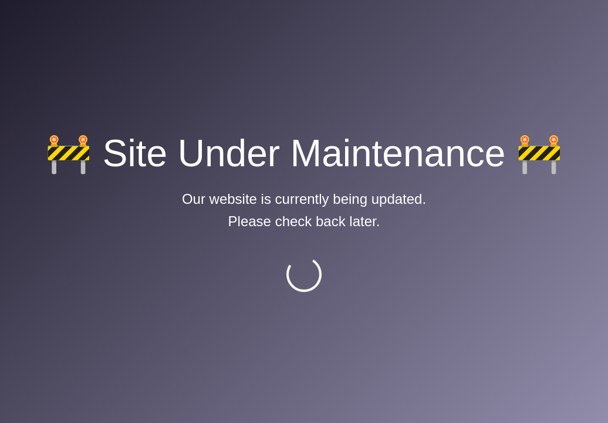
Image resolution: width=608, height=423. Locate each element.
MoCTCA (328, 155)
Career (554, 26)
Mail (438, 26)
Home (47, 69)
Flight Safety (194, 181)
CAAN (181, 168)
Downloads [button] (494, 26)
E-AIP (180, 155)
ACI (317, 195)
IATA (319, 181)
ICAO (320, 168)
